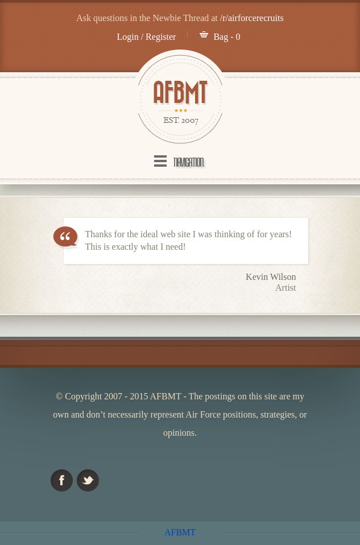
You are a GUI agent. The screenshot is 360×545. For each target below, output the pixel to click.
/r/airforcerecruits (252, 18)
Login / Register (146, 37)
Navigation (188, 162)
